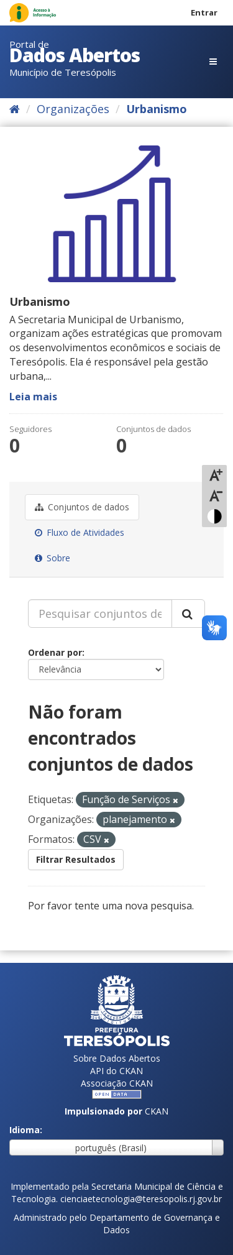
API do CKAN (116, 1071)
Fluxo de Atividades (79, 532)
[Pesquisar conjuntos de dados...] (100, 613)
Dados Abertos (74, 55)
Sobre (52, 558)
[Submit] (188, 613)
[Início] (14, 108)
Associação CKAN (117, 1083)
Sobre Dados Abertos (116, 1058)
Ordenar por (55, 652)
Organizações (73, 108)
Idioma (24, 1130)
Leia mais (33, 396)
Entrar (204, 12)
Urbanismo (156, 108)
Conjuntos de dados (82, 507)
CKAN (156, 1111)
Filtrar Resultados (76, 859)
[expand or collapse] (213, 61)
